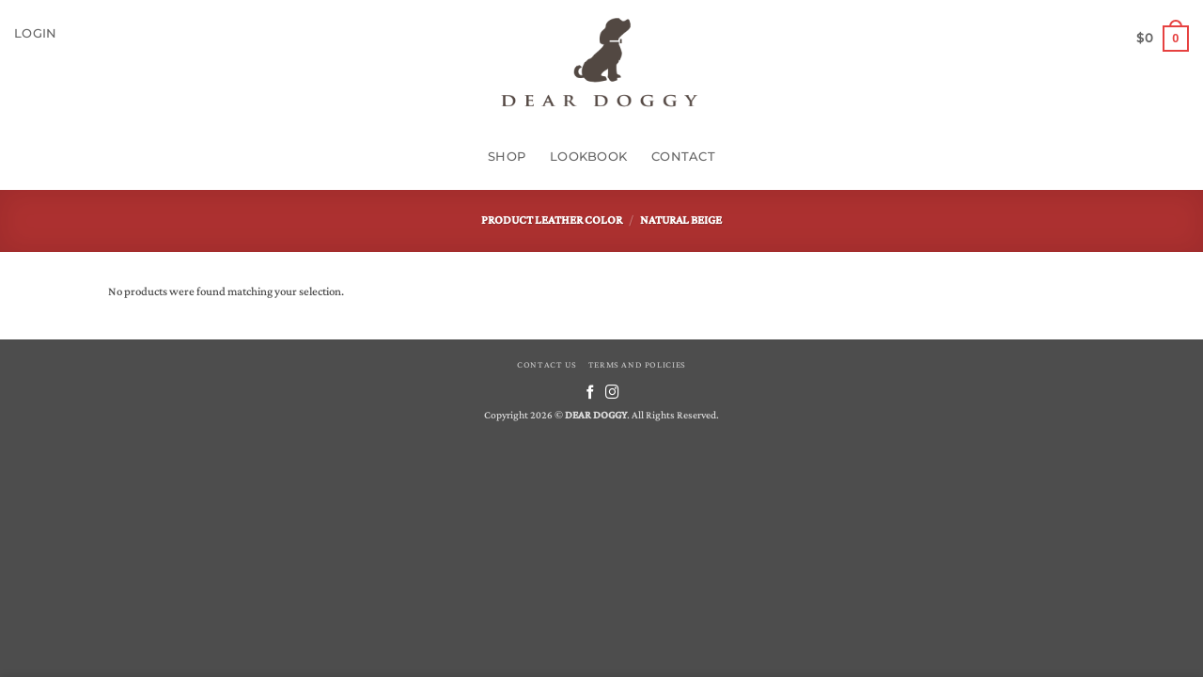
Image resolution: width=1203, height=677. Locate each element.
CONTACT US (546, 364)
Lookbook (588, 157)
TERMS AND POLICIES (637, 364)
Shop (506, 157)
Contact (683, 157)
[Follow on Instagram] (612, 393)
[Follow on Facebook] (591, 393)
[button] (35, 34)
